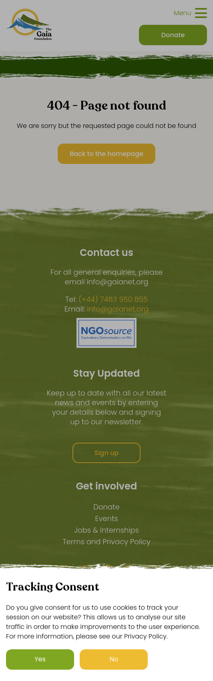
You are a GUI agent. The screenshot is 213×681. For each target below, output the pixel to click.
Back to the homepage (106, 153)
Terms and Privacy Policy (106, 542)
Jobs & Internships (106, 530)
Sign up (106, 452)
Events (106, 518)
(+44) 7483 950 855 (113, 299)
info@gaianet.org (118, 309)
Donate (106, 507)
